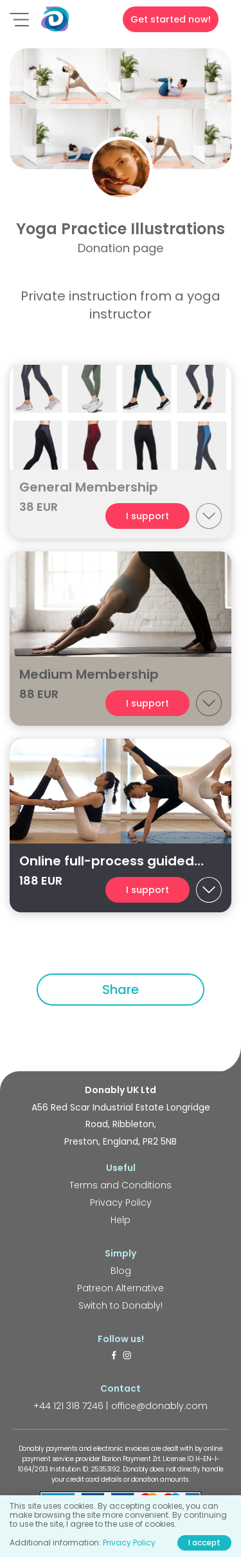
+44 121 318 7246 (68, 1405)
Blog (121, 1270)
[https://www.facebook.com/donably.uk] (114, 1356)
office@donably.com (159, 1405)
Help (120, 1219)
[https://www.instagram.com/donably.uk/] (127, 1356)
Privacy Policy (121, 1202)
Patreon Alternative (120, 1288)
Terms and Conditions (120, 1185)
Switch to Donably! (120, 1305)
